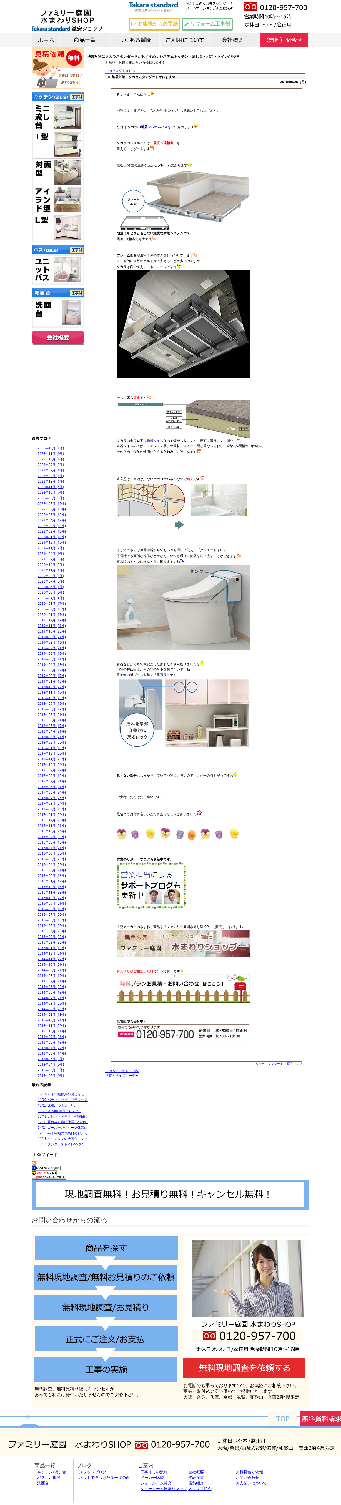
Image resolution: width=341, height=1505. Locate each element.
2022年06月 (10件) (52, 509)
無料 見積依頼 (58, 68)
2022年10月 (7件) (51, 493)
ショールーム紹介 (156, 1483)
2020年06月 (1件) (51, 587)
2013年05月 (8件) (51, 1059)
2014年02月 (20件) (52, 1009)
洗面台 (43, 1483)
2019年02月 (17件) (52, 676)
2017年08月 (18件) (52, 776)
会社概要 (58, 338)
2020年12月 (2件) (51, 565)
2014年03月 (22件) (52, 1003)
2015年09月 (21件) (52, 903)
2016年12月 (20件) (52, 820)
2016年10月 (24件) (52, 831)
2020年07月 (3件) (51, 581)
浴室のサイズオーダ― (121, 1076)
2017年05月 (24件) (52, 792)
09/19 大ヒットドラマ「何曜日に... (64, 1116)
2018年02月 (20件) (52, 742)
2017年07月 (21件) (52, 781)
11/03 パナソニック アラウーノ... (64, 1100)
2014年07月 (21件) (52, 981)
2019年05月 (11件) (52, 659)
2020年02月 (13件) (52, 609)
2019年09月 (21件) (52, 637)
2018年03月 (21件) (52, 737)
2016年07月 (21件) (52, 848)
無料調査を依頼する (244, 1368)
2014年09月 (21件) (52, 970)
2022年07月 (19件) (52, 504)
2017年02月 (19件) (52, 809)
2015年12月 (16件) (52, 887)
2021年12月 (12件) (52, 543)
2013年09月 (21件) (52, 1037)
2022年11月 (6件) (51, 487)
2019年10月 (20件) (52, 631)
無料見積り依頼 (249, 1472)
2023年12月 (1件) (51, 448)
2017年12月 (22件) (52, 754)
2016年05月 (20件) (52, 859)
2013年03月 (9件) (51, 1070)
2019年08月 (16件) (52, 642)
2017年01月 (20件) (52, 815)
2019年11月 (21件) (52, 626)
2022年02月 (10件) (52, 531)
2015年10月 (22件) (52, 898)
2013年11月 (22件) (52, 1026)
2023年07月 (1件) (51, 470)
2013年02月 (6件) (51, 1076)
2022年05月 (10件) (52, 515)
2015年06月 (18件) (52, 920)
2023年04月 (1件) (51, 476)
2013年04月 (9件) (51, 1065)
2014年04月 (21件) (52, 998)
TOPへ (282, 1418)
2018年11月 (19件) (52, 692)
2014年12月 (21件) (52, 953)
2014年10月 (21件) (52, 965)
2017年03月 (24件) (52, 804)
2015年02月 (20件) (52, 942)
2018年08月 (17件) (52, 709)
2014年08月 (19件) (52, 976)
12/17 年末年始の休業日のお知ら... (64, 1133)
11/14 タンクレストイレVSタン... (62, 1144)
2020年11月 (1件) (51, 570)
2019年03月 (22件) (52, 670)
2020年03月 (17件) (52, 604)
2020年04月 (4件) (51, 598)
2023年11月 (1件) (51, 454)
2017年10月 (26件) (52, 765)
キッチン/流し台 (51, 1472)
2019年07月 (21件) (52, 648)
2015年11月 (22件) (52, 892)
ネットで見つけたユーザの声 (104, 1477)
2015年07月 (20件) (52, 915)
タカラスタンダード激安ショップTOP (84, 17)
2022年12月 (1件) (51, 481)
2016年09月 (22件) (52, 837)
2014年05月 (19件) (52, 992)
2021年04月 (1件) (51, 554)
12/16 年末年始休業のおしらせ (61, 1094)
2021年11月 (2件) (51, 548)
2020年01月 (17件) (52, 615)
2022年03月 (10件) (52, 526)
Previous (27, 1417)
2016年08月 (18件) (52, 842)
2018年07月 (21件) (52, 715)
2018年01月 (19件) (52, 748)
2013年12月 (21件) (52, 1020)
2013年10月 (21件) (52, 1031)
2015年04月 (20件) (52, 931)
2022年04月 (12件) (52, 520)
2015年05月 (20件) (52, 926)
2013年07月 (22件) (52, 1048)
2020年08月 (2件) (51, 576)
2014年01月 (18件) (52, 1015)
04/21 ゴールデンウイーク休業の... (64, 1128)
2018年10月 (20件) (52, 698)
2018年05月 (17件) (52, 726)
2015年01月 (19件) (52, 948)
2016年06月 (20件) (52, 854)
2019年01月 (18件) (52, 681)
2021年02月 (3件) (51, 559)
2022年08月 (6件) (51, 498)
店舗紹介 (196, 1483)
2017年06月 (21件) (52, 787)
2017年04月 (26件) (52, 798)
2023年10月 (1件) (51, 459)
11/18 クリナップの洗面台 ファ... (64, 1139)
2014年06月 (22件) (52, 987)
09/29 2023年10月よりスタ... (59, 1111)
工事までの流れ (154, 1472)
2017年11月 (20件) (52, 759)
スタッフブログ (92, 1472)
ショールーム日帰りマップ (164, 1488)
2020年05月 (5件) (51, 593)
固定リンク (294, 1064)
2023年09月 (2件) (51, 465)
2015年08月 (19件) (52, 909)
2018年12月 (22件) (52, 687)
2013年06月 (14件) (52, 1053)
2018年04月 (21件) (52, 731)
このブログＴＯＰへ (120, 71)
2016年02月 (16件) (52, 876)
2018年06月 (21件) (52, 720)
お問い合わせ (247, 1477)
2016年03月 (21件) (52, 870)
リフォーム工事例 (207, 24)
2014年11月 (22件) (52, 959)
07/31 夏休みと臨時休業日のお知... (64, 1122)
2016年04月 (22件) (52, 865)
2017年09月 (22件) (52, 770)
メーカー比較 (152, 1477)
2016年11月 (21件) (52, 826)
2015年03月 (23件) (52, 937)
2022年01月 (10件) (52, 537)
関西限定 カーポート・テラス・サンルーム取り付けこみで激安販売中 (58, 390)
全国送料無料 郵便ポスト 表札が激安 (58, 360)
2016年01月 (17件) (52, 881)
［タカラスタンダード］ (269, 1064)
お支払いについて (251, 1483)
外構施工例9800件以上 (58, 419)
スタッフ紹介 (200, 1488)
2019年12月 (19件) (52, 620)
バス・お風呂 (49, 1477)
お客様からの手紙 (154, 24)
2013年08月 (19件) (52, 1042)
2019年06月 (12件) (52, 654)
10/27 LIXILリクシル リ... (56, 1105)
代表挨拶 (196, 1477)
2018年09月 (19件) (52, 704)
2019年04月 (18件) (52, 665)
